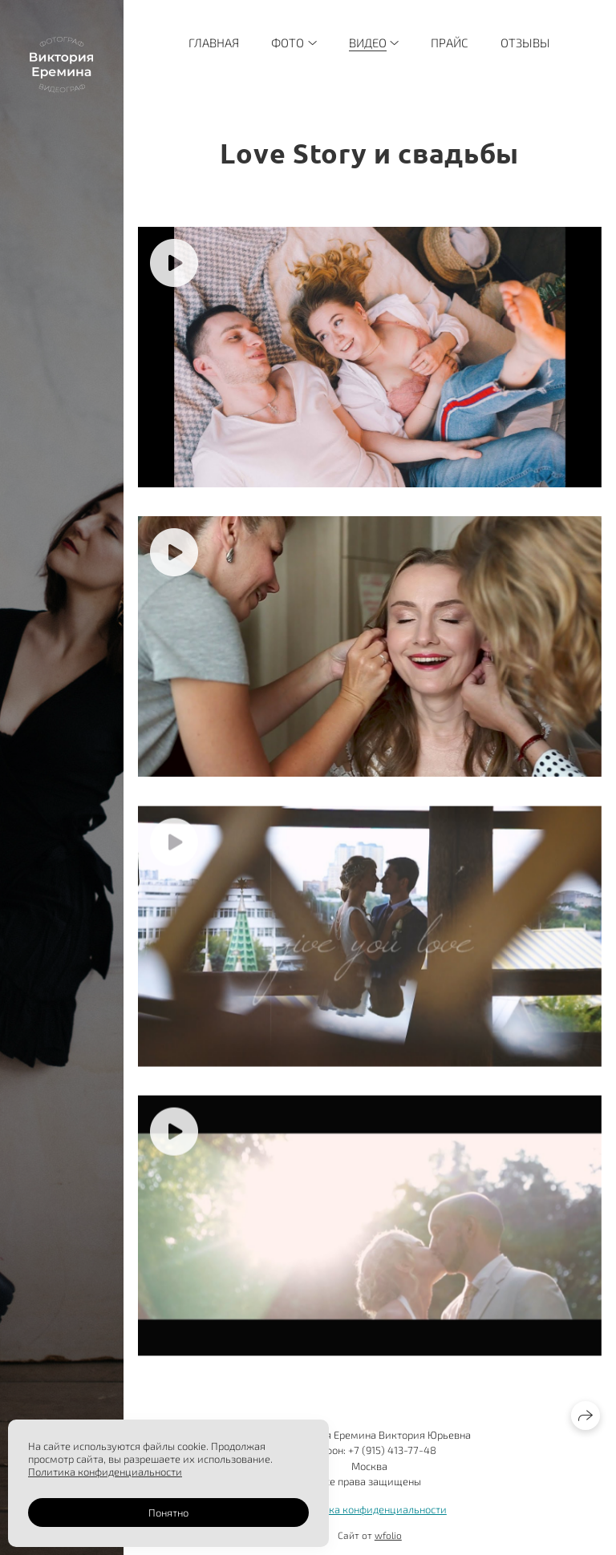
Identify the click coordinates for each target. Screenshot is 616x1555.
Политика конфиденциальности (370, 1509)
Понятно (168, 1512)
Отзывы (525, 42)
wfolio (388, 1535)
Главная (213, 42)
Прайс (449, 42)
